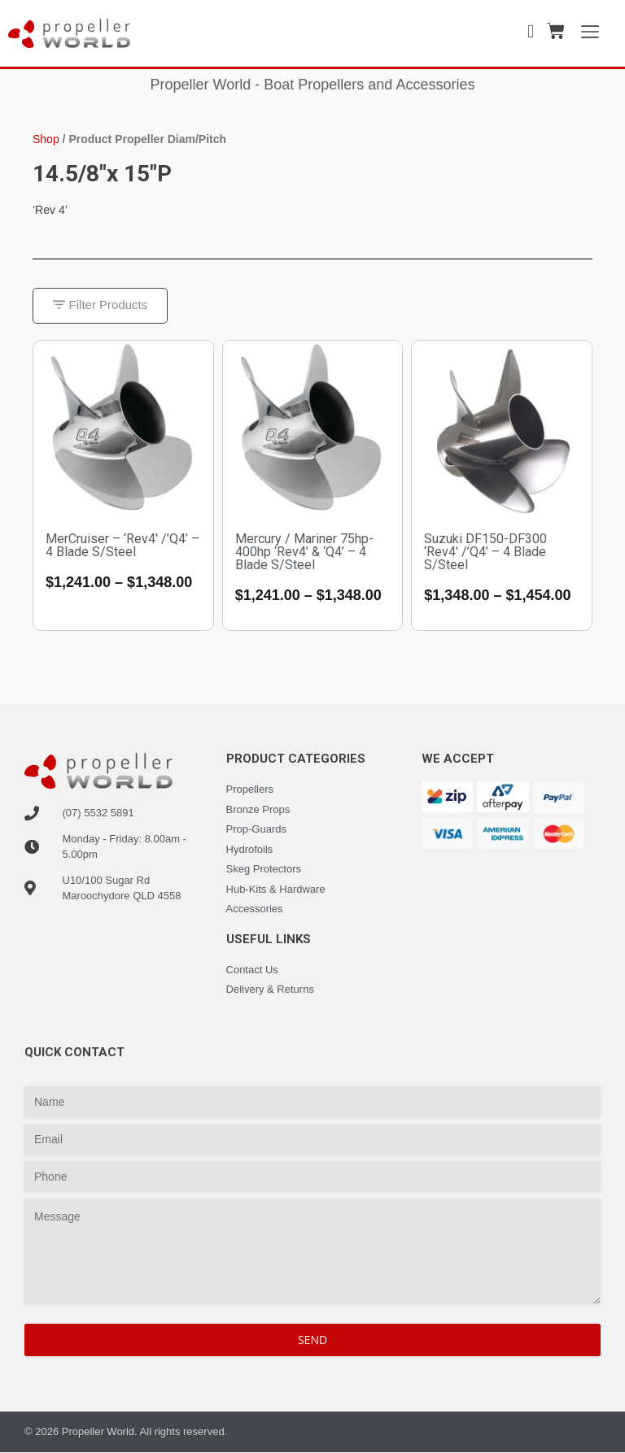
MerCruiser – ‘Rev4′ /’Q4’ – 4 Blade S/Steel (122, 545)
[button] (100, 306)
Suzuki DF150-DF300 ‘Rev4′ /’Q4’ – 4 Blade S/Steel (485, 551)
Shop (46, 139)
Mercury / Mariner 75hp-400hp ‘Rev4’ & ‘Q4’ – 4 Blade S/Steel (304, 551)
